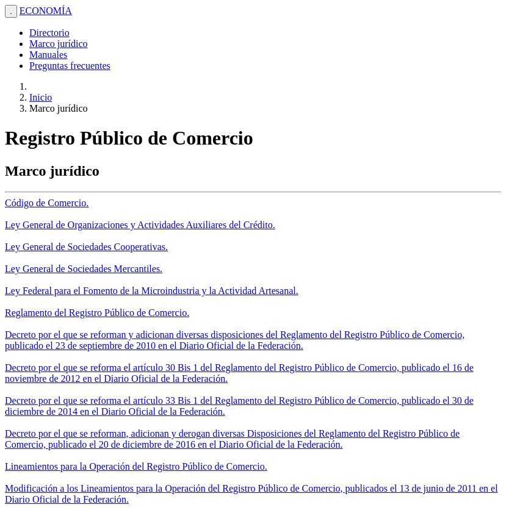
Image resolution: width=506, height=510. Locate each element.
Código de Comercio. (47, 203)
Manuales (48, 54)
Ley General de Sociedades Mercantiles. (83, 269)
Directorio (49, 32)
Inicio (40, 97)
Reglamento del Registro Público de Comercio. (97, 312)
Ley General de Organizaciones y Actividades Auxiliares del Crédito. (140, 225)
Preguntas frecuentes (69, 65)
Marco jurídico (58, 43)
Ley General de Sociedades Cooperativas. (86, 247)
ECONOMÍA (46, 10)
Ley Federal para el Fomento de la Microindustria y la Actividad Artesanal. (151, 291)
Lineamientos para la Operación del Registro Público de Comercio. (136, 466)
